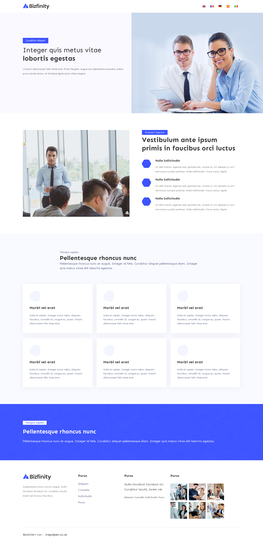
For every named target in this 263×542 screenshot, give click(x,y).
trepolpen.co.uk (56, 534)
